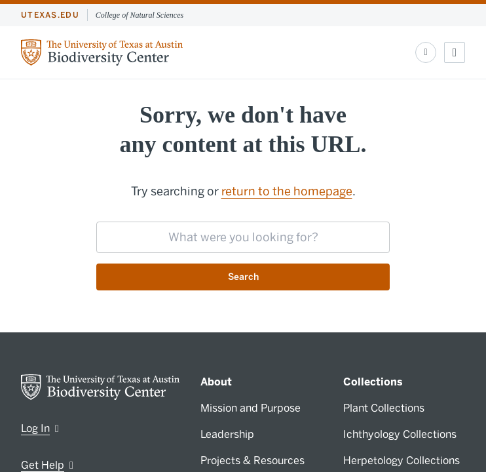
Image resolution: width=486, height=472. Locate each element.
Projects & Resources (252, 460)
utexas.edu (50, 15)
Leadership (227, 434)
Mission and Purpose (250, 408)
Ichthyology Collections (400, 434)
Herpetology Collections (401, 460)
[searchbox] (243, 237)
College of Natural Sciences (139, 15)
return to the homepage (286, 191)
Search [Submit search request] (243, 277)
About (216, 382)
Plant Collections (383, 408)
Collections (373, 382)
